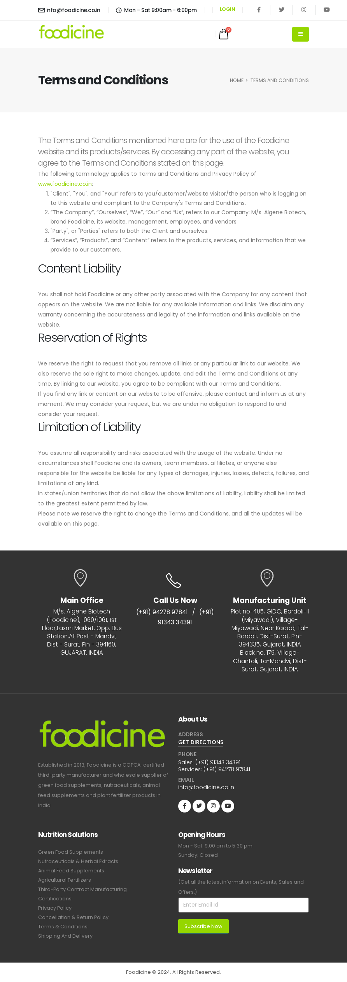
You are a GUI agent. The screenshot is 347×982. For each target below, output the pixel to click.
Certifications (55, 898)
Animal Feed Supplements (71, 870)
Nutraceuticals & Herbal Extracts (78, 861)
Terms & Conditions (63, 926)
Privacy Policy (55, 908)
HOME (237, 80)
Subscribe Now (203, 926)
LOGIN (227, 9)
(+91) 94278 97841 (162, 612)
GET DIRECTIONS (200, 742)
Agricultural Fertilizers (64, 880)
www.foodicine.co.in (65, 184)
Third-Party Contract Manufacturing (82, 889)
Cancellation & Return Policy (73, 917)
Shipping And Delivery (65, 936)
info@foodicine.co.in (69, 10)
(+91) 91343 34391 (217, 762)
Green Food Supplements (70, 852)
